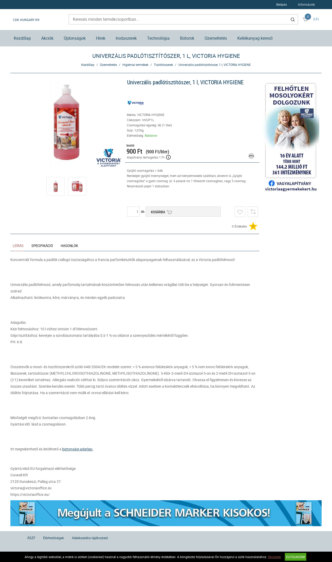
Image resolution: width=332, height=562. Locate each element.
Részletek (274, 557)
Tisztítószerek (163, 65)
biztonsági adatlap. (77, 449)
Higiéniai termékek (135, 65)
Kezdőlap (22, 38)
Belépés (281, 4)
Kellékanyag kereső (255, 38)
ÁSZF (31, 538)
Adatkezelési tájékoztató (90, 538)
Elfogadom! (295, 557)
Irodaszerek (126, 38)
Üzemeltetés (216, 38)
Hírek (100, 38)
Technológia (158, 38)
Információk (306, 4)
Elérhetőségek (53, 538)
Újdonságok (75, 38)
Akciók (47, 38)
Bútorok (187, 38)
